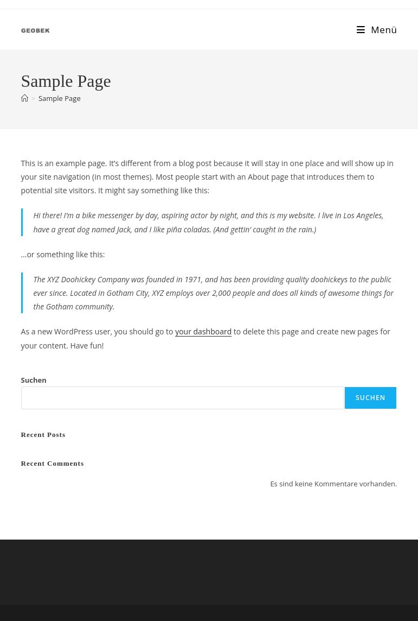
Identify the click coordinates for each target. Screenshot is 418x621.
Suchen (34, 380)
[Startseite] (24, 98)
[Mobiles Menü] (377, 29)
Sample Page (59, 98)
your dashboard (203, 331)
